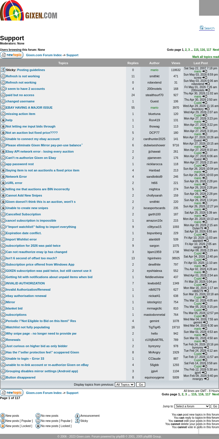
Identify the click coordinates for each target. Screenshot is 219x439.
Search (207, 28)
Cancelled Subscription (23, 214)
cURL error (14, 183)
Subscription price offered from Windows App (40, 264)
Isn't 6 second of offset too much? (31, 258)
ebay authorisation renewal (26, 296)
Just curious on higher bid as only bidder (37, 346)
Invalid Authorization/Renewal (28, 289)
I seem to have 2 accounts (25, 88)
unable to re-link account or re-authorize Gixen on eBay (47, 365)
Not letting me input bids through (31, 126)
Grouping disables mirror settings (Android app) (42, 371)
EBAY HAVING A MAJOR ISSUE (29, 107)
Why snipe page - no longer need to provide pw (41, 333)
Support (12, 38)
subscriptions (16, 314)
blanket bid (14, 308)
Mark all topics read (205, 56)
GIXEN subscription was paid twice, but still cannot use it (49, 270)
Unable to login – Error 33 (25, 358)
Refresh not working (21, 82)
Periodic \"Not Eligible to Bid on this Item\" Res (41, 321)
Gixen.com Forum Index (44, 55)
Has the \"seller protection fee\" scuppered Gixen (42, 352)
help (9, 120)
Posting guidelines (31, 70)
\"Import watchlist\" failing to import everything (41, 226)
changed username (20, 101)
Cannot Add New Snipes (24, 195)
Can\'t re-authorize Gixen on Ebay (31, 157)
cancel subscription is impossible (31, 220)
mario (155, 70)
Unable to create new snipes (27, 208)
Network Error (16, 176)
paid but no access (20, 95)
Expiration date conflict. (24, 233)
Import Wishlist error (21, 239)
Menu (209, 8)
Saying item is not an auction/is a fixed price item (42, 170)
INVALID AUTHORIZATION (25, 283)
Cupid (197, 102)
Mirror (10, 302)
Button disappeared (20, 377)
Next (216, 49)
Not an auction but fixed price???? (32, 132)
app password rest (20, 164)
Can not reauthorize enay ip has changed (36, 252)
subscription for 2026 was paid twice (33, 245)
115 (196, 49)
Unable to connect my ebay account (33, 139)
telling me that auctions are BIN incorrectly (38, 189)
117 (208, 49)
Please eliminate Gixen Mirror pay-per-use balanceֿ (43, 145)
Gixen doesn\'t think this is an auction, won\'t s (41, 201)
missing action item (20, 114)
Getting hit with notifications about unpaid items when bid (49, 277)
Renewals (13, 339)
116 (202, 49)
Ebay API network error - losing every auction (40, 151)
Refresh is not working (23, 76)
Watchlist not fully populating (28, 327)
